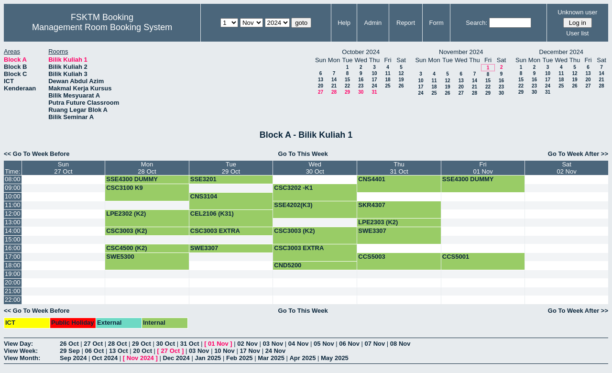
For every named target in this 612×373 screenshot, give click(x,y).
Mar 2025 (271, 358)
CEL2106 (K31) (212, 213)
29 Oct (141, 343)
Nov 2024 (140, 358)
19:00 (13, 273)
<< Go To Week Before (37, 153)
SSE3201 (203, 179)
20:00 (13, 282)
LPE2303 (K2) (378, 222)
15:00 (13, 239)
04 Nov (298, 343)
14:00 (13, 230)
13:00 (13, 222)
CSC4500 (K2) (126, 248)
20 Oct (142, 350)
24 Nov (275, 350)
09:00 (13, 187)
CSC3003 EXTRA (215, 230)
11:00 (13, 204)
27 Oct (93, 343)
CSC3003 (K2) (126, 230)
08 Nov (400, 343)
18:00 (13, 265)
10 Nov (224, 350)
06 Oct (94, 350)
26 (401, 85)
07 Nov (375, 343)
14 (334, 79)
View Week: (21, 350)
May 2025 (335, 358)
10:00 (13, 196)
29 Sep (70, 350)
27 (320, 92)
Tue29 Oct (231, 168)
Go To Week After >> (578, 153)
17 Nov (250, 350)
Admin (373, 22)
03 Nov (273, 343)
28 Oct (117, 343)
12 (401, 73)
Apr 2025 (302, 358)
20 (320, 85)
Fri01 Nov (482, 168)
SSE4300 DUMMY (132, 179)
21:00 (13, 291)
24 (374, 85)
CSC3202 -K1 (293, 187)
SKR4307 (371, 204)
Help (344, 22)
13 (320, 79)
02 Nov (247, 343)
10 (374, 73)
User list (577, 33)
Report (405, 22)
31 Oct (189, 343)
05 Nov (324, 343)
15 (347, 79)
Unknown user (577, 12)
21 (334, 85)
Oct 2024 (105, 358)
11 (387, 73)
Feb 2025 (239, 358)
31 (374, 92)
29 (347, 92)
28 (334, 92)
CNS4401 (371, 179)
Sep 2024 (73, 358)
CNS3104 (203, 196)
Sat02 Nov (567, 168)
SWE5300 (120, 256)
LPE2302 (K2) (126, 213)
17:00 (13, 256)
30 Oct (165, 343)
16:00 (13, 248)
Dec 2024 (176, 358)
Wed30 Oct (315, 168)
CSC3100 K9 (124, 187)
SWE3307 (372, 230)
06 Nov (349, 343)
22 (347, 85)
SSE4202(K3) (293, 204)
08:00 (13, 179)
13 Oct (118, 350)
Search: (476, 22)
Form (436, 22)
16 (360, 79)
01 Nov (218, 343)
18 (387, 79)
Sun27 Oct (63, 168)
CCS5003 (371, 256)
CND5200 (287, 265)
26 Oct (69, 343)
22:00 (13, 299)
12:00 (13, 213)
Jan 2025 (208, 358)
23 (360, 85)
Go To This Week (303, 153)
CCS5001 (455, 256)
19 (401, 79)
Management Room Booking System (102, 27)
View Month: (22, 358)
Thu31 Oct (399, 168)
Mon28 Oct (147, 168)
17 (374, 79)
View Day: (18, 343)
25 (387, 85)
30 (360, 92)
